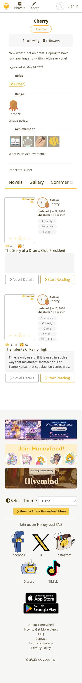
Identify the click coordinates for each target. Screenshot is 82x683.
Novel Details (22, 279)
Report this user (20, 170)
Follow (41, 29)
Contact (41, 638)
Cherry (54, 204)
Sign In (73, 6)
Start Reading (57, 279)
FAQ (41, 634)
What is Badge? (18, 121)
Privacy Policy (41, 648)
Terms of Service (41, 643)
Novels (19, 6)
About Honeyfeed (41, 625)
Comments (62, 182)
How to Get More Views (41, 629)
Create (34, 6)
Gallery (37, 182)
